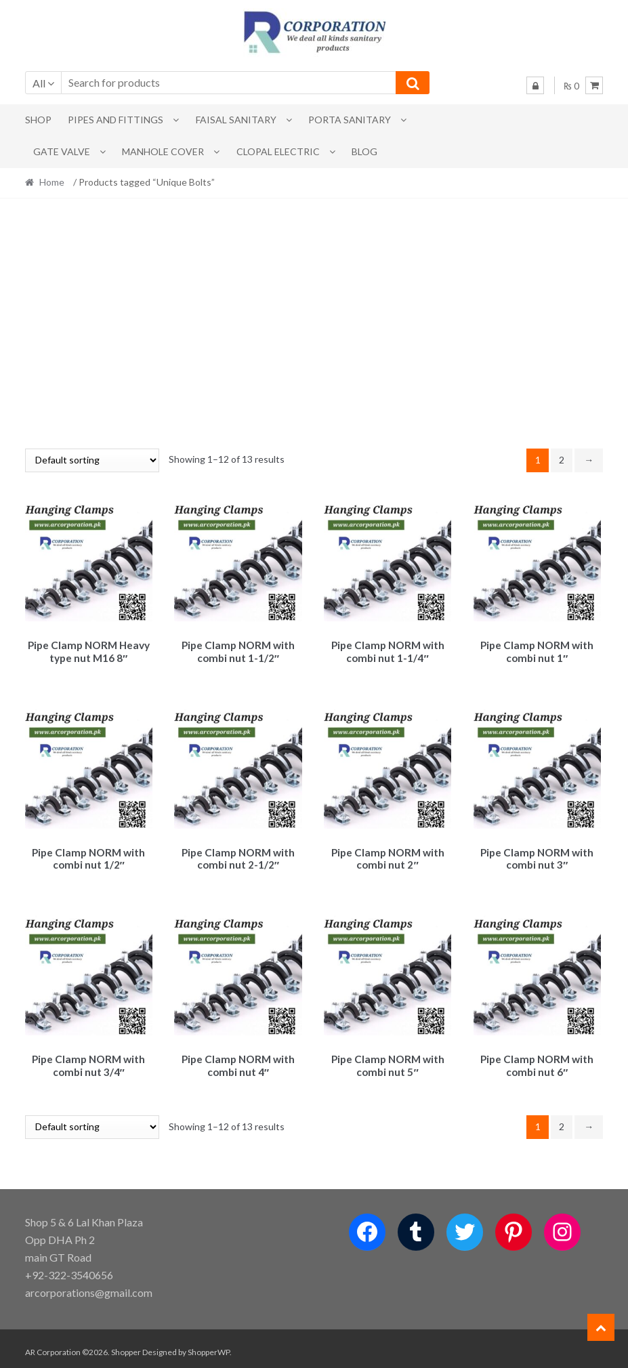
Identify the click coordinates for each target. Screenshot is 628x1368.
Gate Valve (61, 151)
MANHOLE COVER (163, 151)
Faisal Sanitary (236, 119)
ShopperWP (209, 1345)
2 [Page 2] (561, 459)
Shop (38, 119)
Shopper (126, 1345)
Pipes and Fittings (115, 119)
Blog (364, 151)
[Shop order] (92, 460)
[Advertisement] (314, 323)
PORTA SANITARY (349, 119)
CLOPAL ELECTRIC (278, 151)
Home (51, 182)
